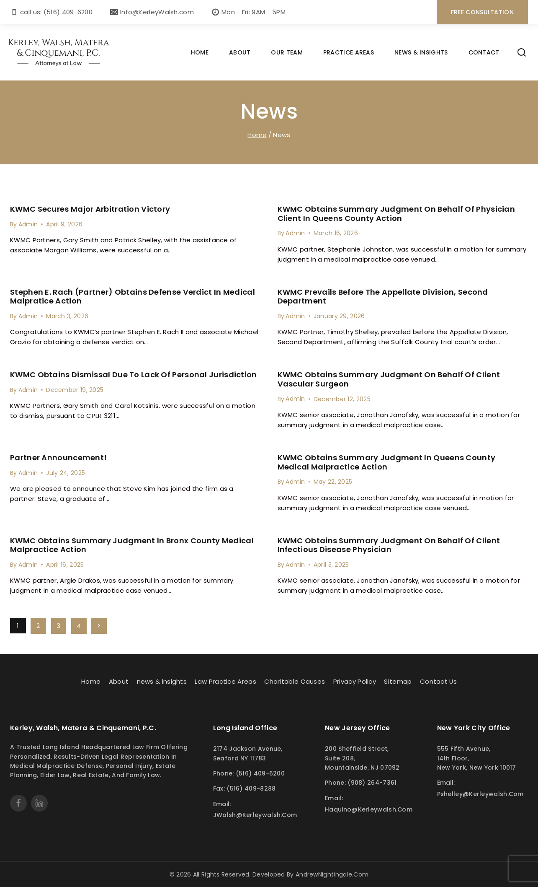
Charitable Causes (294, 681)
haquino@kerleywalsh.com (368, 809)
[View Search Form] (522, 52)
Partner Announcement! (58, 457)
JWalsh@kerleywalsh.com (255, 815)
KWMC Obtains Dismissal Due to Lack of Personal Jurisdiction (133, 374)
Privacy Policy (354, 681)
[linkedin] (39, 802)
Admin (28, 224)
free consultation (482, 12)
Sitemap (398, 681)
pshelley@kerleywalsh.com (480, 794)
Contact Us (438, 681)
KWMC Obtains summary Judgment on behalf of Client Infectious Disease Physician (389, 545)
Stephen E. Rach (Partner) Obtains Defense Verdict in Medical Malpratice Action (132, 296)
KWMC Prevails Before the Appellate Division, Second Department (383, 296)
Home (90, 681)
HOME (200, 52)
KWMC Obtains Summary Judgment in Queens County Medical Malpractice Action (387, 462)
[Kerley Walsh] (59, 52)
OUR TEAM (286, 52)
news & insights (161, 681)
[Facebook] (18, 802)
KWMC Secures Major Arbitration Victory (90, 209)
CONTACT (483, 52)
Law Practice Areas (225, 681)
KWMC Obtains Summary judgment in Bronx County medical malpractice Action (132, 545)
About (118, 681)
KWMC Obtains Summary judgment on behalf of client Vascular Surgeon (389, 379)
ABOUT (240, 52)
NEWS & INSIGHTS (421, 52)
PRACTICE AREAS (348, 52)
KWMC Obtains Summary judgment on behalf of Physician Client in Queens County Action (396, 213)
